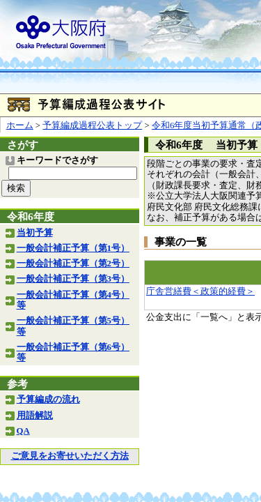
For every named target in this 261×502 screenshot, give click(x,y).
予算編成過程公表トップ (92, 125)
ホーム (19, 125)
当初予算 (35, 233)
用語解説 (35, 415)
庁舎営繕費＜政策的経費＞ (200, 291)
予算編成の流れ (48, 399)
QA (23, 431)
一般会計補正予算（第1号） (73, 248)
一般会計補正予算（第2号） (73, 263)
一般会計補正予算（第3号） (73, 279)
